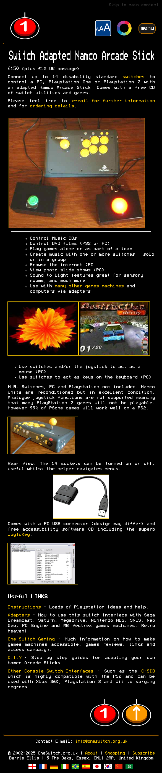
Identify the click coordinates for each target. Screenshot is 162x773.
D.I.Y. (15, 658)
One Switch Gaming (30, 639)
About (91, 753)
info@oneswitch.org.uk (101, 741)
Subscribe (143, 753)
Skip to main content (133, 5)
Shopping (115, 753)
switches (133, 77)
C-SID (148, 671)
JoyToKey (18, 535)
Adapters (18, 615)
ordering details (52, 106)
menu (147, 28)
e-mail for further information (113, 101)
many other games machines (89, 286)
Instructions (24, 607)
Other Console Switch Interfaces (50, 671)
